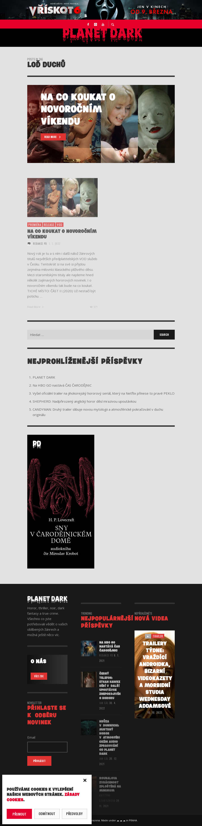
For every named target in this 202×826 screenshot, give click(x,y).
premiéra (34, 230)
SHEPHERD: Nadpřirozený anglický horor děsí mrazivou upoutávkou (84, 401)
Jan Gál (103, 709)
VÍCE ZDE (39, 676)
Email (31, 737)
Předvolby (74, 813)
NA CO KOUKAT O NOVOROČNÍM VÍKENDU (62, 239)
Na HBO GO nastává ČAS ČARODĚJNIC (62, 385)
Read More (35, 312)
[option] (101, 124)
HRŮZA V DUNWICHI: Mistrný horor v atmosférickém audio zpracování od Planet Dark (109, 743)
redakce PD (40, 249)
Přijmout (19, 814)
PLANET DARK (44, 377)
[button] (85, 780)
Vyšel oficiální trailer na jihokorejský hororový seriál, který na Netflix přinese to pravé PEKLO (104, 393)
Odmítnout (47, 813)
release (49, 230)
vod (59, 230)
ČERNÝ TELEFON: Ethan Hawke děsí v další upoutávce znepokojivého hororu (110, 692)
